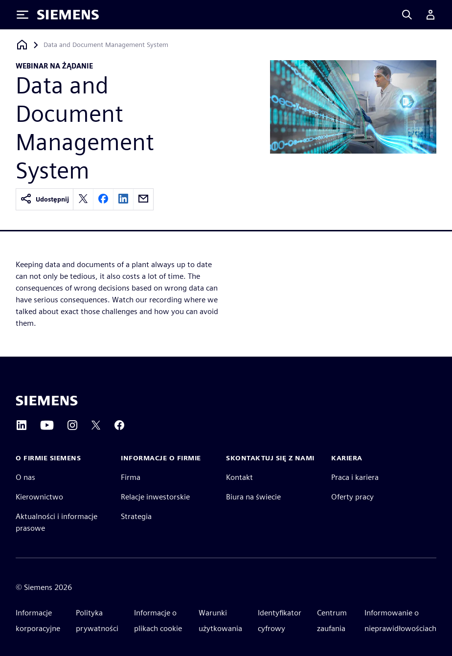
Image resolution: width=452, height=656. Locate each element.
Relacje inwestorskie (155, 496)
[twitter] (83, 199)
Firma (130, 477)
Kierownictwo (39, 496)
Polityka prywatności (97, 620)
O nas (25, 477)
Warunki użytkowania (220, 620)
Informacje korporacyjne (38, 620)
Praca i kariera (355, 477)
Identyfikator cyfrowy (279, 620)
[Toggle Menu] (22, 15)
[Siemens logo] (68, 15)
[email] (143, 199)
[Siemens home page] (47, 401)
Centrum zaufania (332, 620)
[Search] (407, 14)
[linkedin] (123, 199)
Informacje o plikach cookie (158, 620)
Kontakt (239, 477)
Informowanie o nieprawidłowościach (400, 620)
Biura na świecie (253, 496)
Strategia (136, 516)
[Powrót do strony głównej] (22, 45)
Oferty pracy (352, 496)
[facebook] (103, 199)
